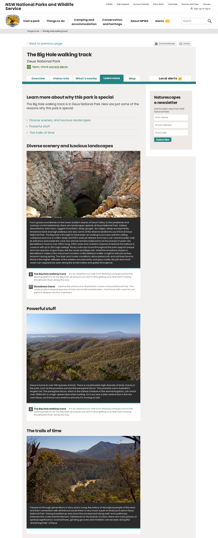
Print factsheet (167, 43)
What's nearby (86, 78)
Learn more (112, 78)
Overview (38, 78)
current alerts (58, 67)
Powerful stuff (39, 126)
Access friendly (141, 4)
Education (158, 4)
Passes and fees (190, 4)
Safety (109, 4)
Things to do (33, 31)
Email (187, 43)
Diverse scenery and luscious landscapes (60, 120)
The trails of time (41, 133)
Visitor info (61, 78)
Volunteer (173, 4)
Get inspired (123, 4)
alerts (170, 78)
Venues (207, 4)
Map (132, 78)
